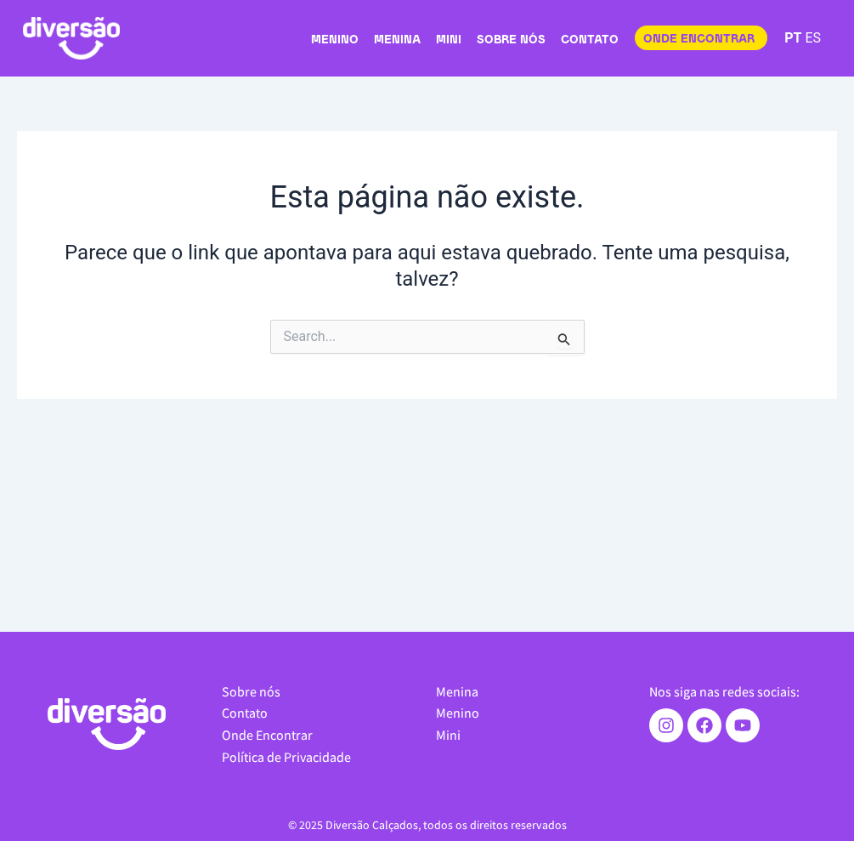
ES (813, 38)
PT (792, 38)
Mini (448, 40)
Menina (397, 40)
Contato (590, 40)
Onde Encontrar (267, 734)
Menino (335, 40)
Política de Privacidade (286, 756)
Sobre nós (511, 40)
